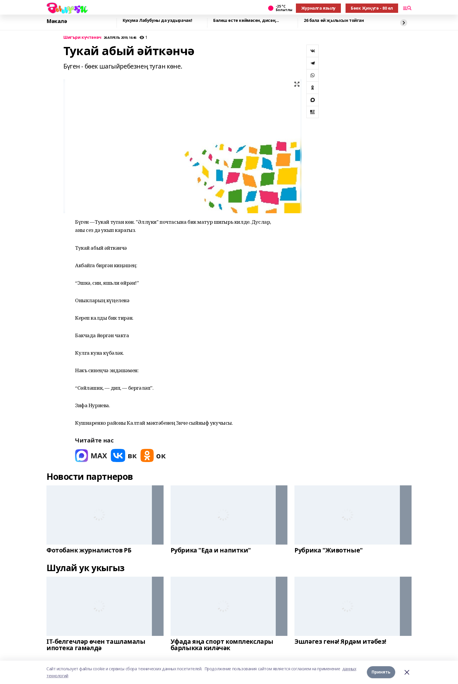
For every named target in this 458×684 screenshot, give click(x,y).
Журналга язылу (318, 8)
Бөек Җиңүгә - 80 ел (372, 8)
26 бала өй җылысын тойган (334, 20)
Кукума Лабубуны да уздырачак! (157, 20)
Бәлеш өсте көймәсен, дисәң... (246, 20)
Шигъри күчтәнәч (82, 37)
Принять (381, 672)
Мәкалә (56, 21)
